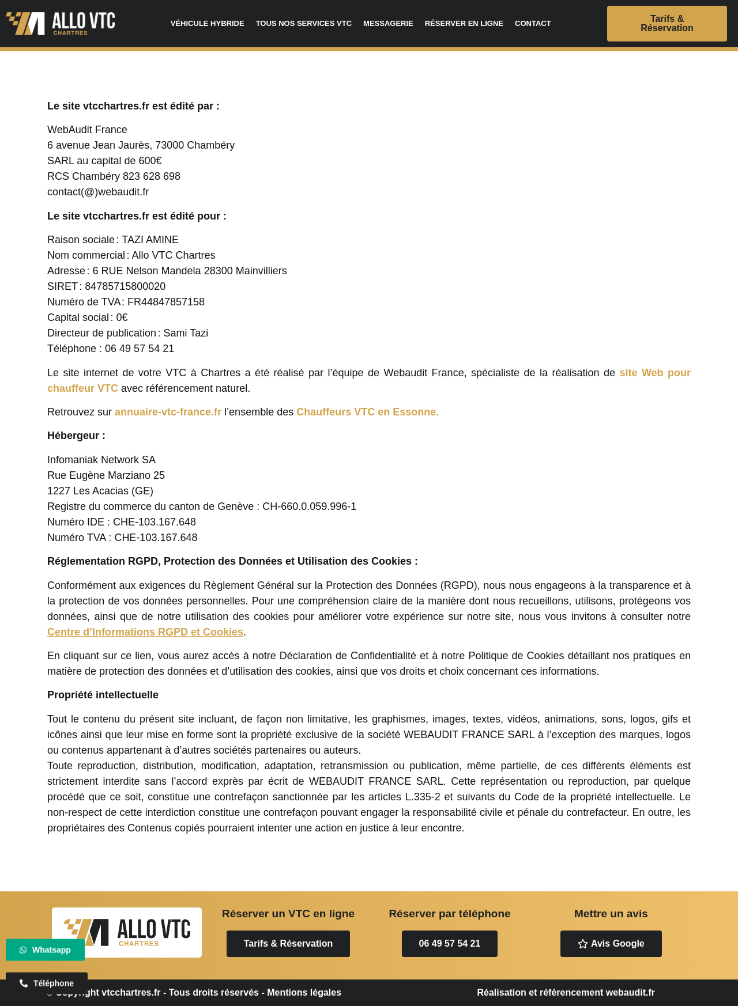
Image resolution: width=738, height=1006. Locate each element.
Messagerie (388, 23)
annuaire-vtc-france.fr (168, 412)
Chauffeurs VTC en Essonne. (367, 412)
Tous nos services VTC (304, 23)
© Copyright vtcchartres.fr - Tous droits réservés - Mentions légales (193, 992)
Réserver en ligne (464, 23)
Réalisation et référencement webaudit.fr (566, 992)
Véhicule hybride (207, 23)
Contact (533, 23)
